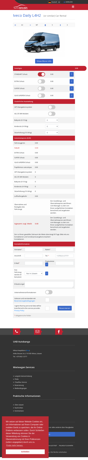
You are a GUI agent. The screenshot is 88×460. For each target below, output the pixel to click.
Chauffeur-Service (21, 382)
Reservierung (19, 385)
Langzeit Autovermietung (23, 376)
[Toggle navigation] (73, 7)
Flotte (17, 379)
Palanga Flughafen (66, 445)
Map (27, 350)
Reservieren (64, 308)
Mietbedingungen (21, 388)
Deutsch (54, 2)
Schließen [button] (25, 452)
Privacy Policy (19, 310)
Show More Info (44, 61)
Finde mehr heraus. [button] (14, 445)
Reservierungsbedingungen (24, 301)
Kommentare (19, 411)
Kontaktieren (19, 239)
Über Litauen (19, 405)
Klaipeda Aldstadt (50, 445)
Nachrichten (19, 408)
